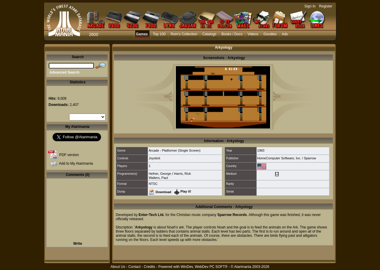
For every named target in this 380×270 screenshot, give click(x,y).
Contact (134, 267)
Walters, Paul (158, 178)
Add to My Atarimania (76, 163)
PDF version (69, 155)
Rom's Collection (184, 34)
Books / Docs (231, 34)
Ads (285, 34)
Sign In (310, 6)
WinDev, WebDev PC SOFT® (204, 267)
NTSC (153, 183)
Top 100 (159, 34)
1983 (260, 150)
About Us (118, 267)
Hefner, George (160, 173)
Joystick (154, 158)
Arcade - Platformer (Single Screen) (174, 150)
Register (325, 6)
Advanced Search (65, 72)
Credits (149, 267)
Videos (252, 34)
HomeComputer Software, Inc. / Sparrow (286, 158)
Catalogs (209, 34)
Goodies (270, 34)
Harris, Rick (182, 173)
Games (142, 34)
